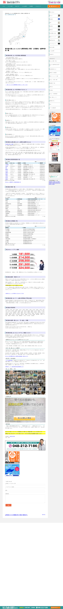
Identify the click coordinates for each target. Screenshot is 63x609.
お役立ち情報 (52, 47)
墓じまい (51, 15)
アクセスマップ (38, 6)
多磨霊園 (50, 181)
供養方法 (51, 86)
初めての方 (17, 6)
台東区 (6, 172)
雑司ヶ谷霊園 (52, 184)
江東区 (6, 175)
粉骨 (50, 22)
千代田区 (7, 164)
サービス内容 (10, 6)
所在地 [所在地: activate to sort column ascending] (24, 227)
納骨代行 (51, 29)
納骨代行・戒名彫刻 (53, 72)
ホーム (4, 6)
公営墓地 (51, 90)
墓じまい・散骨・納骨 (53, 79)
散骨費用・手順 (52, 83)
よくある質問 (24, 6)
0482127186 (12, 436)
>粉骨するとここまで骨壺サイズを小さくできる (14, 293)
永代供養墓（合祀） (53, 33)
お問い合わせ (52, 12)
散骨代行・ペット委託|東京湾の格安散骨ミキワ (14, 366)
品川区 (6, 177)
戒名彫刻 (51, 26)
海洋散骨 (51, 19)
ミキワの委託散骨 (8, 360)
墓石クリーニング (53, 36)
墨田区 (6, 174)
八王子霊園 (57, 181)
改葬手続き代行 (52, 40)
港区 (6, 167)
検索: (40, 161)
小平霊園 (53, 181)
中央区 (6, 166)
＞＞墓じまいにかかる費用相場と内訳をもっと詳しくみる (16, 84)
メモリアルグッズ (53, 43)
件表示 (7, 161)
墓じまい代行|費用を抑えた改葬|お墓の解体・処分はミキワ (16, 356)
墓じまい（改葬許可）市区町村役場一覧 (13, 182)
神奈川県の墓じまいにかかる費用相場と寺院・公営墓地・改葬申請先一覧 (16, 515)
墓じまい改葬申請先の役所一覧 (10, 14)
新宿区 (6, 169)
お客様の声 (51, 54)
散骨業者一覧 (52, 100)
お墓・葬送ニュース (53, 97)
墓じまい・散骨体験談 (53, 93)
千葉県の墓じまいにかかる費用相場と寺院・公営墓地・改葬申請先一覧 (16, 514)
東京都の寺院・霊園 (9, 144)
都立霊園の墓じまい (53, 69)
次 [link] (44, 180)
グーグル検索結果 (53, 107)
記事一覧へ (43, 514)
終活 (50, 104)
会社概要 (31, 6)
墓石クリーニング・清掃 (54, 76)
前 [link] (43, 180)
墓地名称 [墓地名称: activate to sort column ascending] (7, 227)
